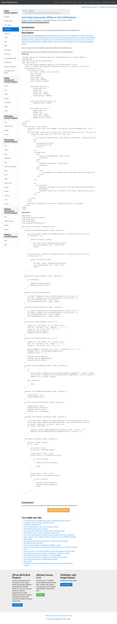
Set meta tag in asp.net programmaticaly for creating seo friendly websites (46, 541)
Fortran (6, 191)
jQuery (6, 107)
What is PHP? (28, 561)
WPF (5, 46)
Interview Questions (66, 2)
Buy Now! (40, 595)
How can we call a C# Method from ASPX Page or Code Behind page (44, 531)
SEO (5, 241)
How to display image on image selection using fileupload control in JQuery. (61, 42)
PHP (5, 146)
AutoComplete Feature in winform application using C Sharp (41, 533)
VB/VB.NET (7, 29)
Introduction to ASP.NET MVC (32, 525)
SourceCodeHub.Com (9, 2)
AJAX (6, 86)
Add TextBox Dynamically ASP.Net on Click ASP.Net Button (49, 17)
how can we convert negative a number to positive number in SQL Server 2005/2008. (49, 535)
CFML (6, 179)
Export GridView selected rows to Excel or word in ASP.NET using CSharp (63, 36)
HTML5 (6, 98)
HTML (6, 94)
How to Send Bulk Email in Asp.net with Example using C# (41, 527)
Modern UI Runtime (10, 66)
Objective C (7, 158)
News (75, 2)
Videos (85, 2)
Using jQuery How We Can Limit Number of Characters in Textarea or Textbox (47, 553)
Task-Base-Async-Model (9, 72)
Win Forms (7, 54)
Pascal (6, 204)
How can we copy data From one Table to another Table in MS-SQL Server (46, 557)
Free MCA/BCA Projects (108, 2)
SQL (5, 122)
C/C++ (6, 175)
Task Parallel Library (10, 58)
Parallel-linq (7, 62)
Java (5, 200)
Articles (56, 2)
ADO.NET (7, 33)
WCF (5, 42)
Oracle (6, 134)
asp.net (30, 11)
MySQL (6, 130)
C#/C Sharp (7, 25)
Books (80, 2)
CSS (5, 90)
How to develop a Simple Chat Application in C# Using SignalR (42, 555)
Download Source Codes (58, 510)
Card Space (7, 50)
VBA (5, 245)
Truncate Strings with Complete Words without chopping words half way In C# (47, 521)
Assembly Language (10, 166)
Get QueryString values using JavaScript (36, 529)
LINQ (5, 37)
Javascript (7, 102)
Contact (69, 615)
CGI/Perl (6, 195)
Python (6, 150)
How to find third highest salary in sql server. (67, 40)
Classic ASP (8, 183)
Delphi (6, 187)
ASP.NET (7, 17)
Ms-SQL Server (8, 126)
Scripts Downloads (94, 2)
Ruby (5, 154)
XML (5, 162)
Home (25, 11)
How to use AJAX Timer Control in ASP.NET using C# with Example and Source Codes (49, 551)
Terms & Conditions (51, 615)
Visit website (17, 605)
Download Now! (66, 584)
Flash (6, 111)
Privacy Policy (62, 615)
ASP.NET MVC (8, 21)
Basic (6, 171)
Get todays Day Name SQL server (33, 543)
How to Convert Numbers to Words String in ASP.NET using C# (42, 545)
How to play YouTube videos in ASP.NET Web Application (41, 559)
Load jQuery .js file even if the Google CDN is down (39, 523)
